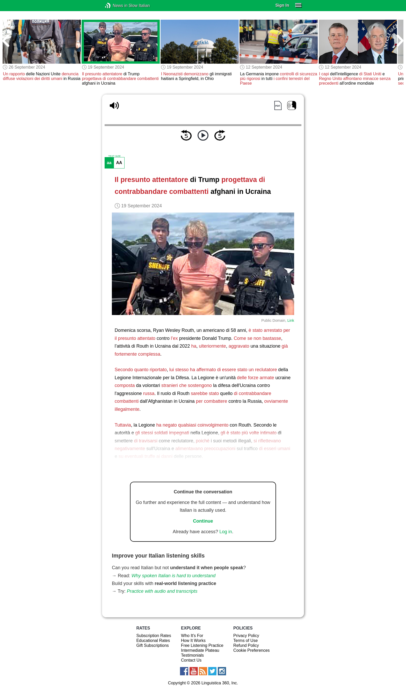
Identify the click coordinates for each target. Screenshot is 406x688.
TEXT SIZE (114, 156)
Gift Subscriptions (152, 645)
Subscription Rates (153, 635)
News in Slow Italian (115, 5)
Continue (203, 521)
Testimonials (192, 655)
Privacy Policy (246, 635)
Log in (225, 531)
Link (290, 320)
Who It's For (192, 635)
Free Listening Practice (202, 645)
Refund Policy (246, 645)
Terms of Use (245, 640)
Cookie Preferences (251, 650)
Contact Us (191, 660)
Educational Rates (153, 640)
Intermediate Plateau (200, 650)
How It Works (193, 640)
